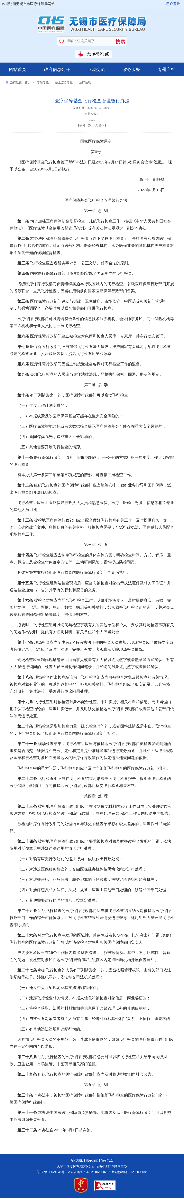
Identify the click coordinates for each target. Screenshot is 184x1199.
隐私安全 (107, 1161)
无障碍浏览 (97, 53)
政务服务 (132, 69)
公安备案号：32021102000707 (88, 1172)
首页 (28, 83)
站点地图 (77, 1161)
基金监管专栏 (64, 83)
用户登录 (173, 4)
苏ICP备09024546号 (51, 1172)
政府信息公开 (57, 69)
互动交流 (97, 69)
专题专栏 (166, 69)
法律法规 (85, 83)
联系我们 (92, 1161)
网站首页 (17, 69)
